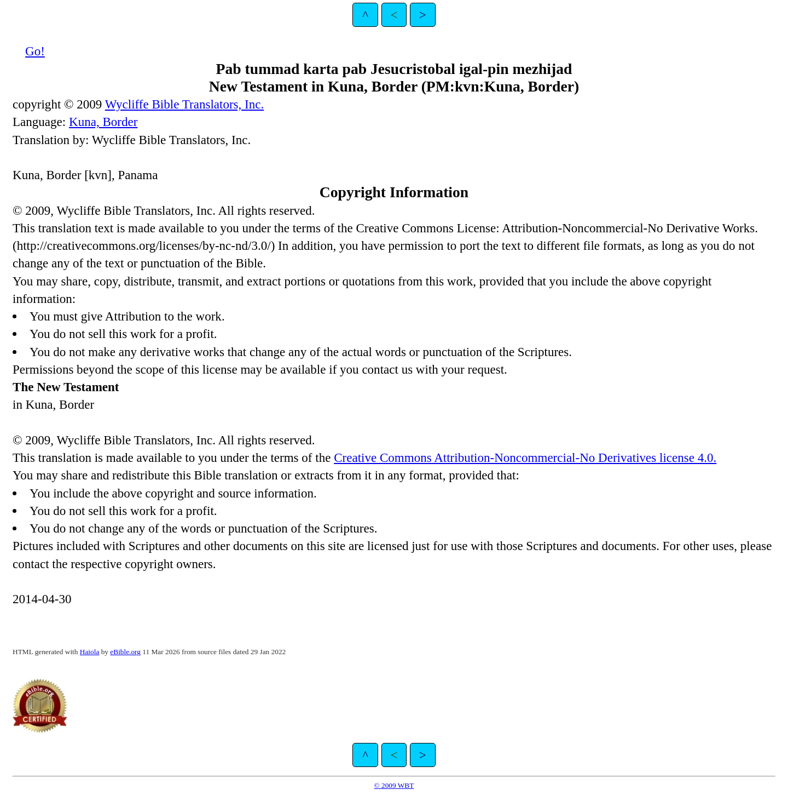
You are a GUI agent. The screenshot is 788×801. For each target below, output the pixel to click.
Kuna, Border (103, 122)
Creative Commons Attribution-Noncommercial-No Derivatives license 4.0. (525, 457)
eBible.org (125, 652)
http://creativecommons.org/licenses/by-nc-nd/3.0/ (144, 245)
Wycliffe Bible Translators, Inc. (184, 104)
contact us (387, 369)
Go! (35, 51)
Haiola (90, 652)
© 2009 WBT (394, 785)
